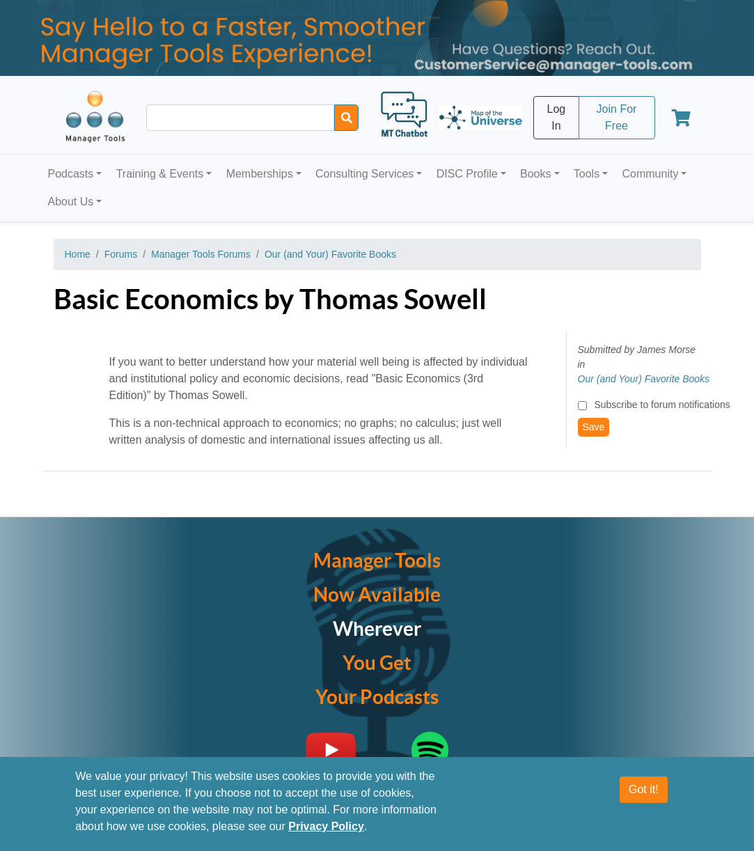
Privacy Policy (326, 827)
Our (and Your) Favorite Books (330, 254)
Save (594, 426)
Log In (556, 117)
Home (78, 254)
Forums (120, 254)
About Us (71, 202)
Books (535, 174)
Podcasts (71, 174)
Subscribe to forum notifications (662, 404)
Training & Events (160, 174)
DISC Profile (467, 174)
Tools (586, 174)
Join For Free (617, 117)
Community (650, 174)
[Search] (346, 117)
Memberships (259, 174)
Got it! (644, 790)
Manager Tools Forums (201, 254)
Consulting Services (364, 174)
